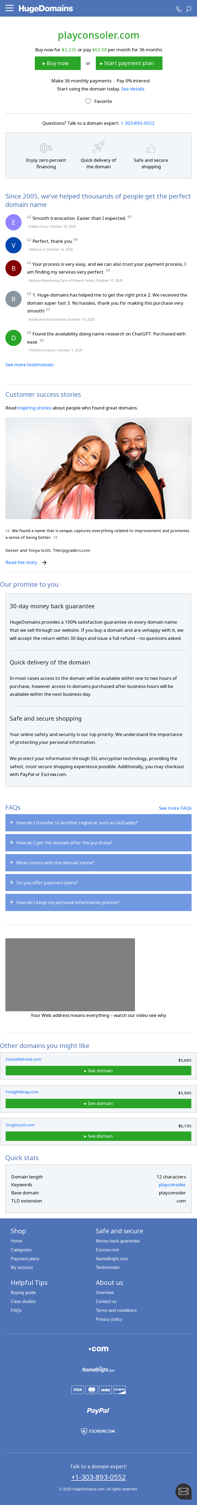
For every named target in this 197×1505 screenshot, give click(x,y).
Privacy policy (109, 1319)
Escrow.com (107, 1250)
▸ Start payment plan (127, 63)
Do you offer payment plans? (47, 882)
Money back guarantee (118, 1241)
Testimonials (108, 1267)
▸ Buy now (56, 63)
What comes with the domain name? (55, 862)
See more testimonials (29, 364)
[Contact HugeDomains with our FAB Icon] (183, 1491)
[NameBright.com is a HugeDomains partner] (98, 1372)
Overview (105, 1292)
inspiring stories (34, 408)
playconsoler (172, 1184)
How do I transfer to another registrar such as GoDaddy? (77, 822)
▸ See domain (98, 1070)
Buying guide (23, 1292)
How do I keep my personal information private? (68, 902)
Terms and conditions (116, 1310)
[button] (9, 8)
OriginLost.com (20, 1124)
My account (22, 1267)
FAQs (16, 1310)
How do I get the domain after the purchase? (64, 842)
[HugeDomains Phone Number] (179, 9)
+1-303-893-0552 (98, 1477)
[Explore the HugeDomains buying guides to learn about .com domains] (98, 1351)
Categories (21, 1250)
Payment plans (25, 1259)
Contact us (106, 1301)
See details (132, 89)
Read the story (26, 562)
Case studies (23, 1301)
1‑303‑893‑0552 (137, 123)
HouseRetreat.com (23, 1059)
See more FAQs (175, 808)
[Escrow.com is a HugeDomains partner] (98, 1433)
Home (16, 1241)
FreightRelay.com (22, 1091)
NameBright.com (112, 1259)
